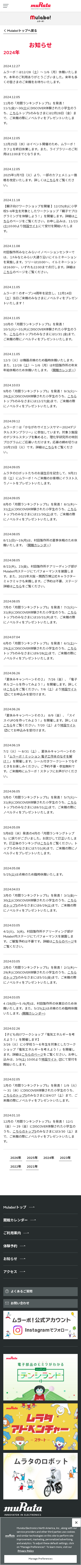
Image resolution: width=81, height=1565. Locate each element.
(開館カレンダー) (33, 1014)
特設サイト (30, 226)
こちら (14, 113)
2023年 (65, 1158)
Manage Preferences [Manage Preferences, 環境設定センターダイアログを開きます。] (40, 1558)
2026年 (15, 1158)
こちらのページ (63, 942)
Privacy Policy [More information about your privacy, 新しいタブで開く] (26, 1551)
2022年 (15, 1167)
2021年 (32, 1167)
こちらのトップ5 (15, 1096)
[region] (40, 1541)
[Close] (76, 1522)
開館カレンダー (63, 370)
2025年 (32, 1158)
